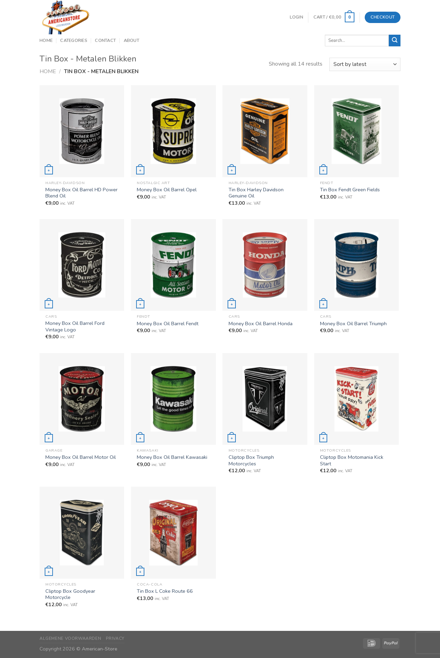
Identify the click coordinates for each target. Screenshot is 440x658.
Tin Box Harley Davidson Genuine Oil (256, 192)
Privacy (115, 638)
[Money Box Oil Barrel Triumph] (356, 265)
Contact (105, 40)
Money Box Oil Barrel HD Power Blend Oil (81, 192)
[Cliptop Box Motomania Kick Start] (356, 399)
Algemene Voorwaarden (70, 638)
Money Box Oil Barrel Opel (167, 189)
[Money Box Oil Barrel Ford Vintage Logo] (82, 265)
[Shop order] (364, 64)
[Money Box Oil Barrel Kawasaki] (173, 399)
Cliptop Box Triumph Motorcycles (251, 460)
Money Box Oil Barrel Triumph (353, 323)
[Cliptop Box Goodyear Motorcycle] (82, 532)
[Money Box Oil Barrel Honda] (264, 265)
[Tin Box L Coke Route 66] (173, 532)
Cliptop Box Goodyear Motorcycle (70, 594)
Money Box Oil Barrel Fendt (167, 323)
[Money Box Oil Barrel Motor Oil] (82, 399)
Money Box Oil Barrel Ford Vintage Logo (74, 326)
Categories (73, 40)
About (131, 40)
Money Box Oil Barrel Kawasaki (172, 457)
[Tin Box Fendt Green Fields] (356, 131)
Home (46, 40)
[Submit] (394, 40)
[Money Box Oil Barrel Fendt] (173, 265)
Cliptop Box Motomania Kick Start (351, 460)
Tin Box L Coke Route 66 (165, 591)
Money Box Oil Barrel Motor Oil (80, 457)
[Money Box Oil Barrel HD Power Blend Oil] (82, 131)
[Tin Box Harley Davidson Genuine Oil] (264, 131)
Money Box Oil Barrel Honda (261, 323)
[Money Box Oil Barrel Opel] (173, 131)
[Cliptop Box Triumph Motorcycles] (264, 399)
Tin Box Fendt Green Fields (350, 189)
